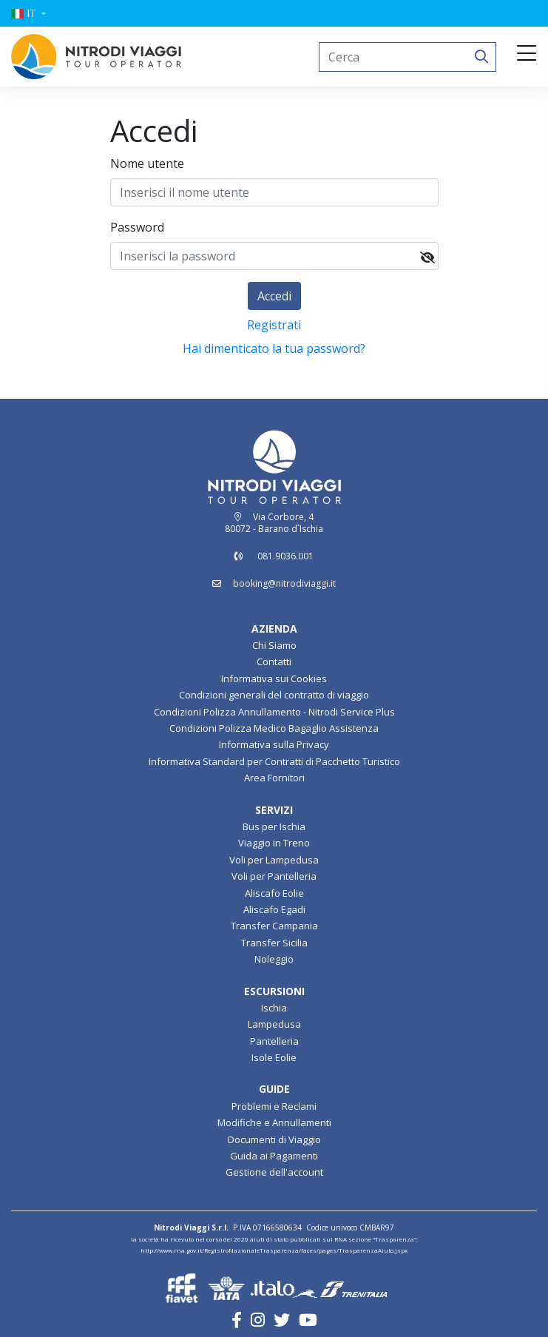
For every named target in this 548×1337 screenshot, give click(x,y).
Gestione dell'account (274, 1172)
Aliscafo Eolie (274, 893)
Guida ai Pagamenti (274, 1155)
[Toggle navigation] (526, 54)
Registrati (274, 325)
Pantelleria (274, 1041)
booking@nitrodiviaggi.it (284, 583)
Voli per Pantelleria (274, 876)
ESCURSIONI (274, 991)
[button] (29, 13)
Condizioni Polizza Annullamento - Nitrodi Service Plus (274, 711)
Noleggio (274, 959)
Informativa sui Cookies (274, 678)
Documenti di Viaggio (274, 1139)
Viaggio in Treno (274, 842)
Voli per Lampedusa (274, 859)
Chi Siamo (274, 645)
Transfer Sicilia (274, 942)
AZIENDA (274, 629)
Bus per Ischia (274, 826)
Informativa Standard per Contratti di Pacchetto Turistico (274, 761)
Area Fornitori (274, 777)
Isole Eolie (274, 1057)
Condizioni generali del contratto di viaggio (274, 694)
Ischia (274, 1007)
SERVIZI (274, 810)
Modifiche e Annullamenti (274, 1122)
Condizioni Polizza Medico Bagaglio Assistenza (274, 728)
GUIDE (274, 1089)
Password (137, 227)
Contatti (274, 661)
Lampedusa (274, 1024)
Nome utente (147, 163)
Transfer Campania (274, 925)
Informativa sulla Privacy (274, 744)
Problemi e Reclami (274, 1106)
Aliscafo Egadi (274, 909)
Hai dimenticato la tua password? (274, 348)
